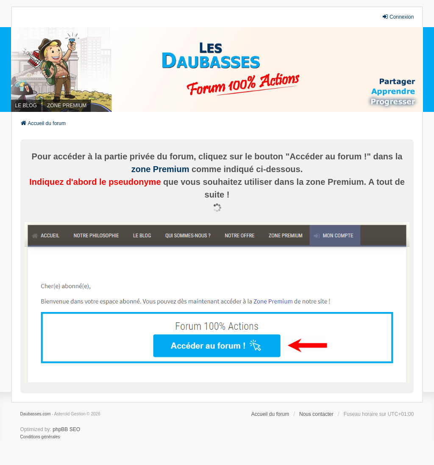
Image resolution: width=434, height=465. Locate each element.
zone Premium (160, 169)
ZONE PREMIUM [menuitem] (66, 106)
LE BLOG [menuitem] (26, 106)
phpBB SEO (66, 429)
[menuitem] (40, 437)
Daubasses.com (35, 414)
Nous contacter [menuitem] (316, 414)
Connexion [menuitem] (398, 17)
